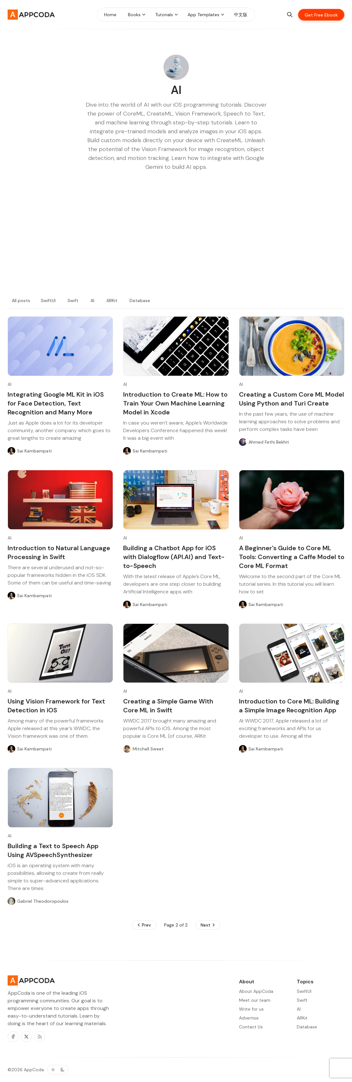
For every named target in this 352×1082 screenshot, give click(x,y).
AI (92, 300)
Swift (73, 300)
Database (140, 300)
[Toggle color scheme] (57, 1069)
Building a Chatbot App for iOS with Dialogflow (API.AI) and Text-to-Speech (174, 557)
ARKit (111, 300)
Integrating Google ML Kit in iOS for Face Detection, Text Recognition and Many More (56, 403)
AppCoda (34, 1069)
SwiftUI (48, 300)
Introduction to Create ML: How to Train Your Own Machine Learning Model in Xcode (175, 403)
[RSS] (39, 1036)
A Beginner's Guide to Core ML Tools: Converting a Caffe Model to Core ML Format (291, 557)
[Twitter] (26, 1036)
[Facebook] (13, 1036)
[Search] (290, 14)
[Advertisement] (176, 241)
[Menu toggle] (143, 15)
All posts (21, 300)
